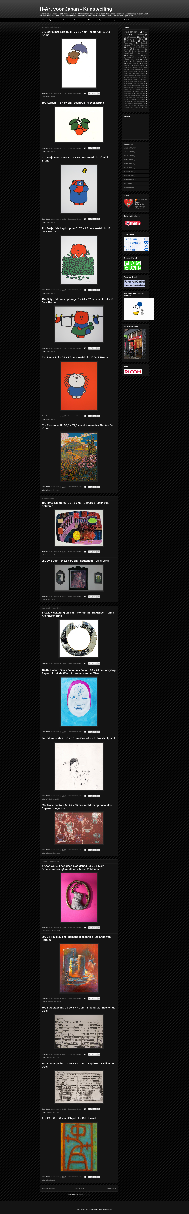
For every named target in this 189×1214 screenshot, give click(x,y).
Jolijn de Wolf (128, 87)
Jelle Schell (51, 600)
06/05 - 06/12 (129, 183)
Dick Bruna (51, 97)
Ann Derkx (143, 37)
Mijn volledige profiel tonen (140, 208)
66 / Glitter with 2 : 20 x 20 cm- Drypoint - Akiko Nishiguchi (78, 738)
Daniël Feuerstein (136, 69)
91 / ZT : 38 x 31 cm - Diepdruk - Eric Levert (69, 1118)
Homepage (79, 1188)
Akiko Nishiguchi (53, 799)
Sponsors (117, 20)
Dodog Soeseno (140, 45)
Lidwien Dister (140, 89)
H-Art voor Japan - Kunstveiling (76, 9)
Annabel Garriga (139, 65)
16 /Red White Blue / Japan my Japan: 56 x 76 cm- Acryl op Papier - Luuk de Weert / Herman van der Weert (79, 672)
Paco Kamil (139, 57)
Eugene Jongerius (53, 853)
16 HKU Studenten (133, 63)
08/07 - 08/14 (129, 168)
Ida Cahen (136, 79)
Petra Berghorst (140, 103)
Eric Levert (51, 1180)
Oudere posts (110, 1188)
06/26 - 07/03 (129, 175)
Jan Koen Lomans (136, 81)
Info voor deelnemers (63, 20)
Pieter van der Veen (130, 105)
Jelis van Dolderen (53, 555)
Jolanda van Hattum (54, 1002)
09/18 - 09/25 (129, 160)
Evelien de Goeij (53, 1057)
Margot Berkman (140, 91)
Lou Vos (144, 53)
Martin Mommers (129, 95)
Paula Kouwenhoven (139, 101)
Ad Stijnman (138, 35)
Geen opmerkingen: (75, 93)
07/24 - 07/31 (129, 171)
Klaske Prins (128, 89)
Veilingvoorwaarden (103, 20)
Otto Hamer (141, 99)
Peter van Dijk (128, 103)
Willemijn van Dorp (131, 59)
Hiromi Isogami (138, 51)
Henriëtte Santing (132, 77)
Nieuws (90, 20)
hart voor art (142, 200)
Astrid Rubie (127, 67)
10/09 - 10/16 (129, 148)
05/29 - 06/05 (129, 187)
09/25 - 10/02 (129, 156)
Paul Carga (127, 101)
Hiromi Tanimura (130, 53)
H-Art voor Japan (47, 20)
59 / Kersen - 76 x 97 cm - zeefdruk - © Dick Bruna (73, 102)
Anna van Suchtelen (135, 39)
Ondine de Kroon (53, 490)
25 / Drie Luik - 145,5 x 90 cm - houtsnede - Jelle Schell (76, 560)
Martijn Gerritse (140, 93)
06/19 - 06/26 (129, 179)
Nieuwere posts (48, 1188)
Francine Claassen (129, 75)
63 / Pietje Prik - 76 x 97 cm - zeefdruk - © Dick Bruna (75, 357)
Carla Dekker (138, 67)
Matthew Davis (140, 95)
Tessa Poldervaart (53, 931)
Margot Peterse (128, 93)
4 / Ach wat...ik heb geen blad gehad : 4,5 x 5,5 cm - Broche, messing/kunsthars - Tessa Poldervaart (74, 867)
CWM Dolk (129, 41)
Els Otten (133, 71)
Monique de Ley (133, 55)
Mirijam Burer (128, 97)
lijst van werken (79, 20)
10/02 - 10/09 (129, 152)
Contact (126, 20)
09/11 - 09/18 (129, 164)
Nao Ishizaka (140, 97)
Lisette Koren (128, 91)
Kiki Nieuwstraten (140, 87)
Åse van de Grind (140, 61)
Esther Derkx (128, 73)
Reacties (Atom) (84, 1194)
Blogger (109, 1209)
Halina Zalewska (142, 75)
